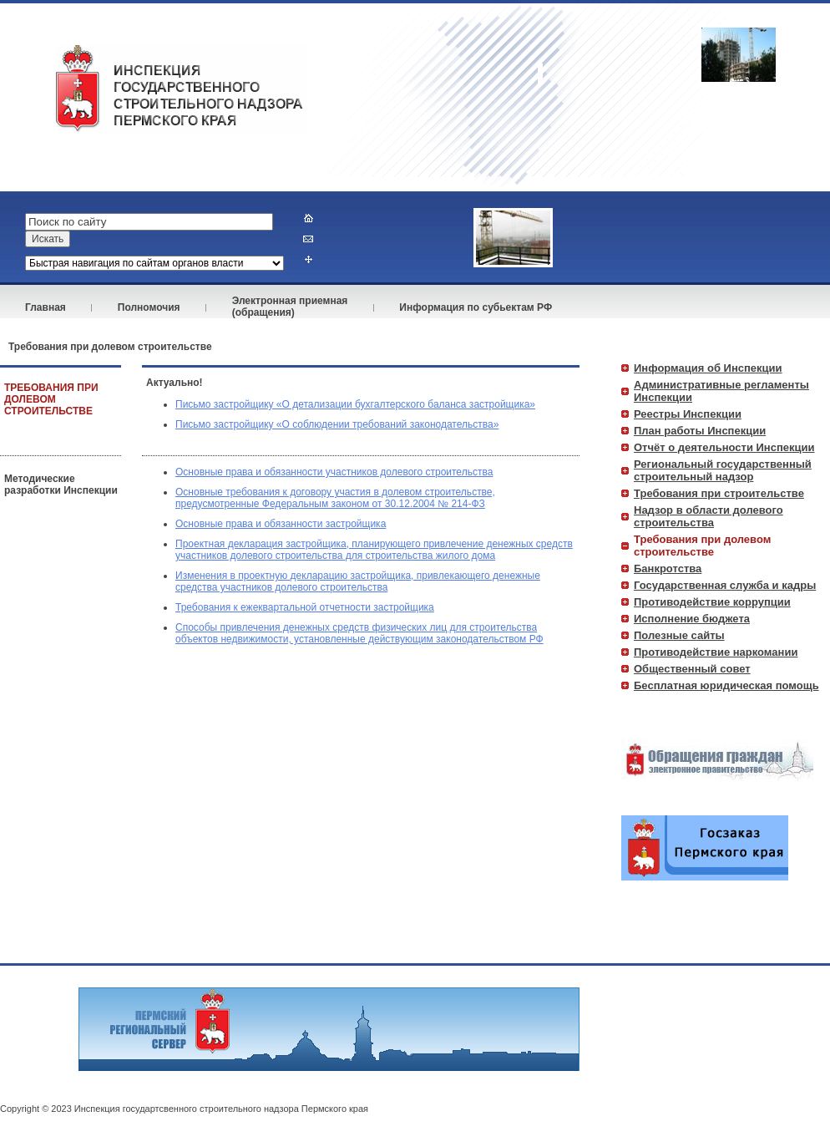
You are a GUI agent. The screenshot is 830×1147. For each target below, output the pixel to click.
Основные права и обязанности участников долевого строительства (334, 472)
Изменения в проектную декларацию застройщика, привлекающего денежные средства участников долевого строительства (357, 581)
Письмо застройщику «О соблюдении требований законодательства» (337, 424)
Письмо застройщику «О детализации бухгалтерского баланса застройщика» (355, 404)
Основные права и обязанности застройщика (280, 524)
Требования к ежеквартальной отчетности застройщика (304, 607)
